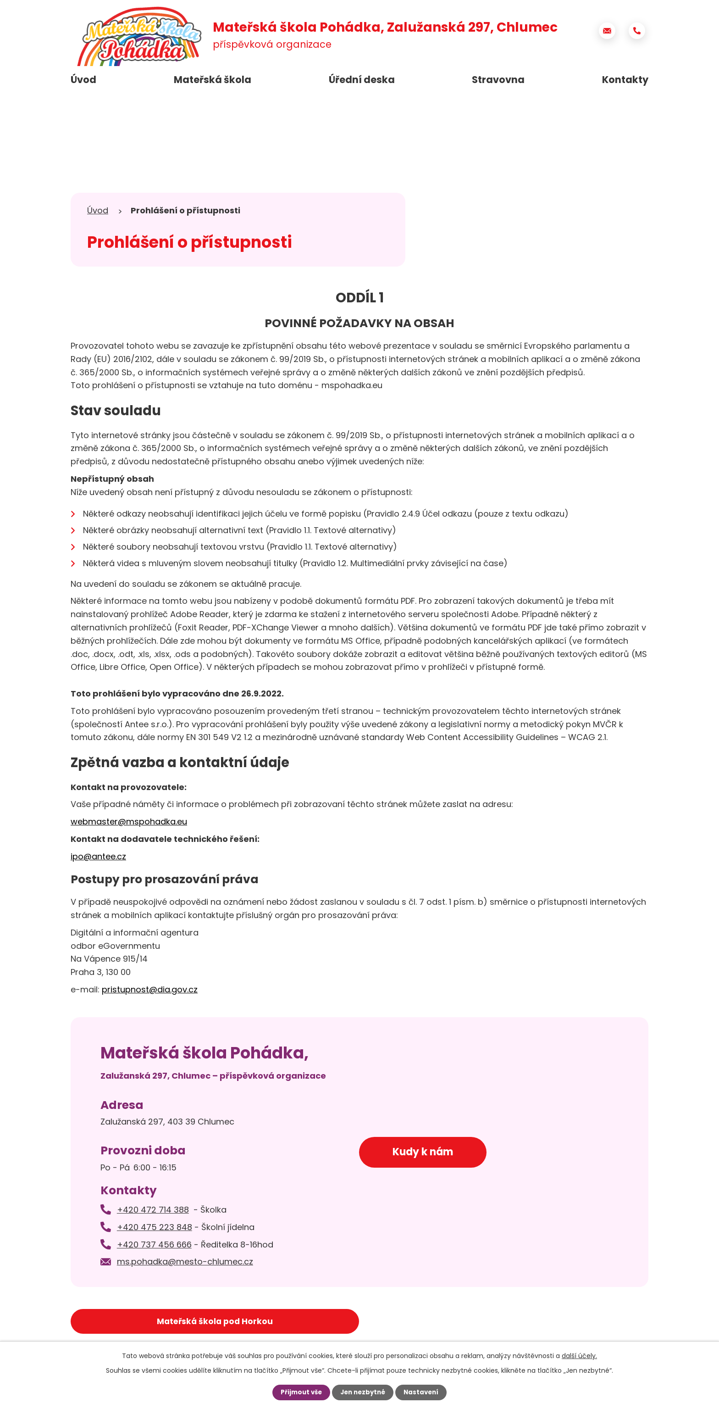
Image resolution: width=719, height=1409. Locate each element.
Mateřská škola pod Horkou (143, 1322)
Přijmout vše (299, 1392)
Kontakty (625, 79)
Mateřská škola (212, 79)
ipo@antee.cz (98, 856)
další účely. (579, 1355)
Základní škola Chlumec (524, 1322)
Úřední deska (362, 79)
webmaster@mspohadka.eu (129, 821)
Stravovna (498, 79)
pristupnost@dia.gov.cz (150, 989)
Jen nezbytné (363, 1392)
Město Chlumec (333, 1322)
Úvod (83, 79)
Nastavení (423, 1392)
